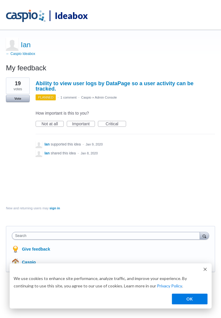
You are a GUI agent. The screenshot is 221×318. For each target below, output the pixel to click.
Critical (116, 124)
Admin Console (106, 97)
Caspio (86, 97)
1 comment (69, 97)
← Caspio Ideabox (20, 54)
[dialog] (110, 285)
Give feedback (36, 249)
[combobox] (107, 236)
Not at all (53, 124)
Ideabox (71, 15)
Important (83, 124)
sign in (55, 208)
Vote (17, 98)
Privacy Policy (169, 285)
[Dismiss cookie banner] (205, 270)
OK (189, 298)
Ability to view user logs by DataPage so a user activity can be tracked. (114, 86)
